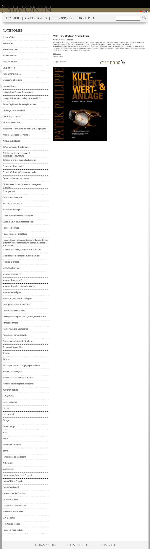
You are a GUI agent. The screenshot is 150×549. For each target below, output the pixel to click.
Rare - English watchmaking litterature (19, 104)
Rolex (5, 432)
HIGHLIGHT (87, 18)
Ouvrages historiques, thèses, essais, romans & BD (24, 317)
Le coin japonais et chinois (14, 110)
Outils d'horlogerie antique (14, 310)
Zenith (5, 451)
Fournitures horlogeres (12, 209)
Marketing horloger (11, 268)
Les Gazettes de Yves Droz (14, 493)
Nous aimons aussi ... (12, 74)
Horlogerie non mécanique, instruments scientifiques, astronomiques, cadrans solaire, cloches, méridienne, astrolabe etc (25, 243)
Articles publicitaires (11, 141)
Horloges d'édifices (11, 228)
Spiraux (6, 353)
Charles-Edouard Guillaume (14, 505)
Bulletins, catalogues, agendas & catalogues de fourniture (16, 154)
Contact (108, 545)
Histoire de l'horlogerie (12, 371)
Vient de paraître (10, 62)
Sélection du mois (10, 49)
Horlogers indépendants (13, 530)
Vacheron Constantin (12, 445)
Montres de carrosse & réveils (15, 280)
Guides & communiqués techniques (18, 216)
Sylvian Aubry (8, 469)
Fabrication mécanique (12, 203)
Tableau (6, 359)
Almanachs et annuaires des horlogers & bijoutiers (24, 129)
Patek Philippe (9, 426)
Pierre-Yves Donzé (11, 487)
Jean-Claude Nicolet (11, 524)
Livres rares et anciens (12, 80)
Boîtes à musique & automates (16, 147)
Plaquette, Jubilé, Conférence (15, 329)
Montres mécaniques (12, 292)
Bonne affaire (8, 37)
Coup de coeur (9, 68)
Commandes (45, 545)
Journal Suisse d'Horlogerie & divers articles (21, 256)
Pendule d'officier (10, 323)
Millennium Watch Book (13, 512)
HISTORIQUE (62, 18)
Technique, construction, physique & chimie (21, 365)
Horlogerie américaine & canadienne (18, 92)
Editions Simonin (10, 55)
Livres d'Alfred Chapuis (12, 481)
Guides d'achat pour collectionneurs (18, 222)
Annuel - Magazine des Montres (16, 135)
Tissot (5, 438)
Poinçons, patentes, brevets (15, 335)
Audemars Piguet (10, 390)
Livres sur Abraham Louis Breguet (17, 475)
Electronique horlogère (12, 197)
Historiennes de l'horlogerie (14, 457)
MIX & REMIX (9, 518)
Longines (6, 408)
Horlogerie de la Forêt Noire (15, 234)
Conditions (78, 545)
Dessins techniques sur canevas (16, 178)
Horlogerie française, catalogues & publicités (22, 98)
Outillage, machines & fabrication (17, 304)
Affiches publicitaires (12, 122)
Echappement (9, 191)
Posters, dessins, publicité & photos (18, 341)
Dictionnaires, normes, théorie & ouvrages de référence (22, 185)
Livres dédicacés (9, 86)
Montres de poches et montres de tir (19, 286)
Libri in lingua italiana (11, 116)
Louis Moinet (8, 414)
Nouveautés (8, 43)
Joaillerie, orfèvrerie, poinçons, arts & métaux (22, 249)
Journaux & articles (11, 262)
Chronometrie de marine (13, 166)
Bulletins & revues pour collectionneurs (19, 160)
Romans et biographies (12, 347)
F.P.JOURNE (8, 396)
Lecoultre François (10, 499)
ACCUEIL (12, 18)
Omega (6, 420)
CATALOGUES (36, 18)
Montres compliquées (12, 274)
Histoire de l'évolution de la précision (18, 377)
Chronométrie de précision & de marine (20, 172)
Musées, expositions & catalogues (17, 298)
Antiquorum (8, 463)
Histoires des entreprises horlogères (18, 384)
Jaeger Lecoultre (10, 402)
